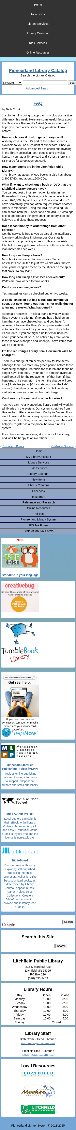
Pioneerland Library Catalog (38, 70)
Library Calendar (38, 33)
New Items (38, 14)
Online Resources (37, 52)
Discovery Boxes (13, 446)
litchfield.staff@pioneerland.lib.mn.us (38, 1055)
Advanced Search (38, 88)
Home (38, 4)
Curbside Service (62, 446)
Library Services (38, 23)
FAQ (37, 103)
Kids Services (38, 43)
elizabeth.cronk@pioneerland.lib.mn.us (38, 1043)
